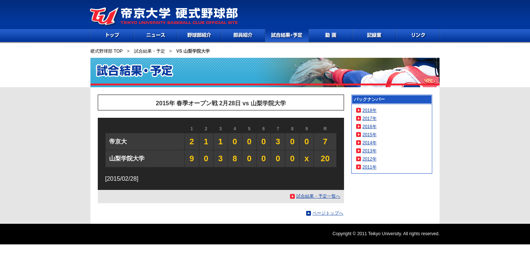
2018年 (369, 110)
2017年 (369, 118)
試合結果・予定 (149, 51)
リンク (418, 35)
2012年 (369, 159)
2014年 (369, 142)
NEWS (156, 35)
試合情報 (287, 35)
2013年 (369, 150)
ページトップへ (327, 213)
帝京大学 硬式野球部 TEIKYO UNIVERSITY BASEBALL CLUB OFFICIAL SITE (164, 17)
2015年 (369, 134)
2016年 (369, 126)
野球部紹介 (199, 35)
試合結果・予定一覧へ (318, 196)
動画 (330, 35)
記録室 (374, 35)
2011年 (369, 167)
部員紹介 (243, 35)
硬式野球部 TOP (106, 51)
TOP (112, 35)
